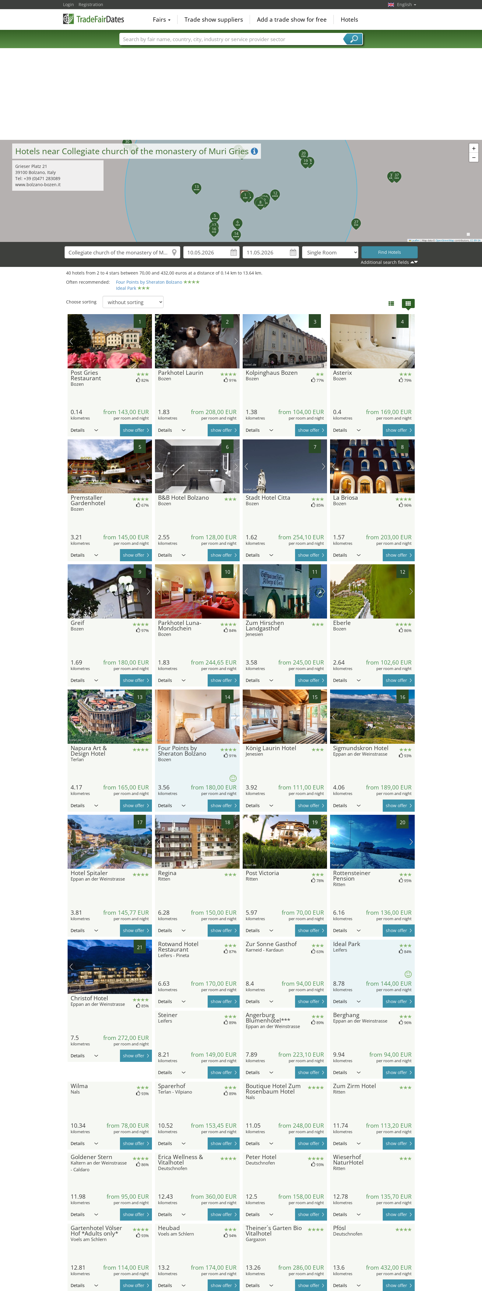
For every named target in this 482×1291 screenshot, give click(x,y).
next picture (148, 341)
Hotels (349, 19)
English (406, 4)
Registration (91, 4)
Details (84, 430)
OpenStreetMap (445, 240)
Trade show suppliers (214, 19)
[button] (242, 192)
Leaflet (414, 240)
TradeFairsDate (93, 19)
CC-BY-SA (475, 240)
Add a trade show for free (292, 19)
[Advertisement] (241, 94)
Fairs (162, 19)
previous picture (71, 341)
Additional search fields (385, 262)
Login (68, 4)
